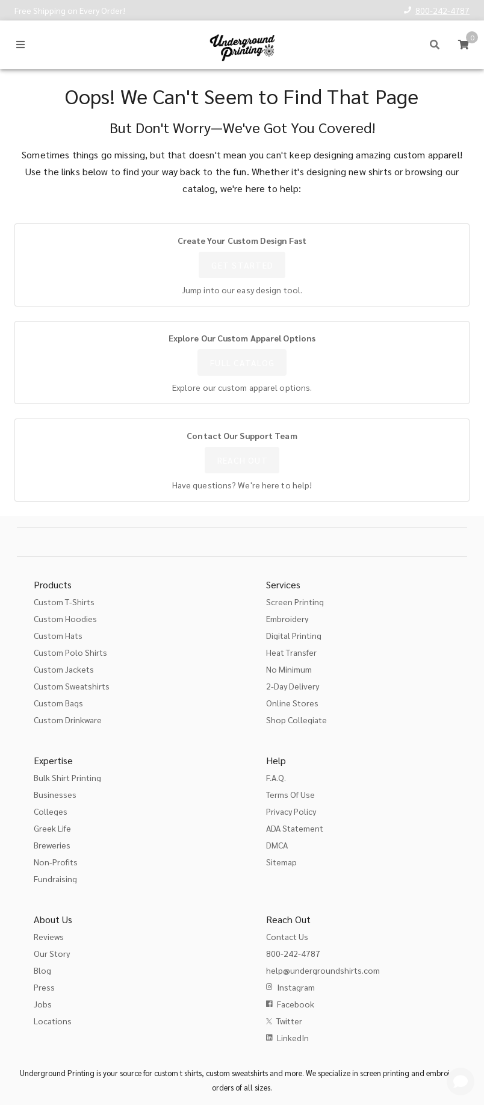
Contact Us (287, 936)
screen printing (384, 1073)
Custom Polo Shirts (70, 652)
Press (44, 987)
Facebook (295, 1003)
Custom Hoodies (65, 618)
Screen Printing (295, 601)
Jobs (43, 1003)
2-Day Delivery (292, 685)
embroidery (445, 1073)
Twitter (289, 1020)
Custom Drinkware (68, 719)
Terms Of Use (290, 794)
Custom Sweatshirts (72, 685)
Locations (53, 1020)
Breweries (52, 844)
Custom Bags (58, 702)
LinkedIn (293, 1037)
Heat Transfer (291, 652)
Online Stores (292, 702)
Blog (42, 970)
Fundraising (55, 878)
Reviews (49, 936)
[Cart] (463, 44)
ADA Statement (294, 828)
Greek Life (52, 828)
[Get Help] (460, 1081)
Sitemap (281, 861)
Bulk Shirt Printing (67, 777)
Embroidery (287, 618)
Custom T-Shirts (64, 601)
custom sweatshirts (237, 1073)
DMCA (277, 844)
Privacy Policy (291, 811)
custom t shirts (178, 1073)
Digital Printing (293, 635)
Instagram (296, 987)
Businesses (55, 794)
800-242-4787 (442, 10)
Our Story (52, 953)
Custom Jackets (64, 669)
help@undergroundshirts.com (323, 970)
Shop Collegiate (296, 719)
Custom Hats (58, 635)
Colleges (50, 811)
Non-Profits (56, 861)
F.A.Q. (276, 777)
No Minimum (289, 669)
